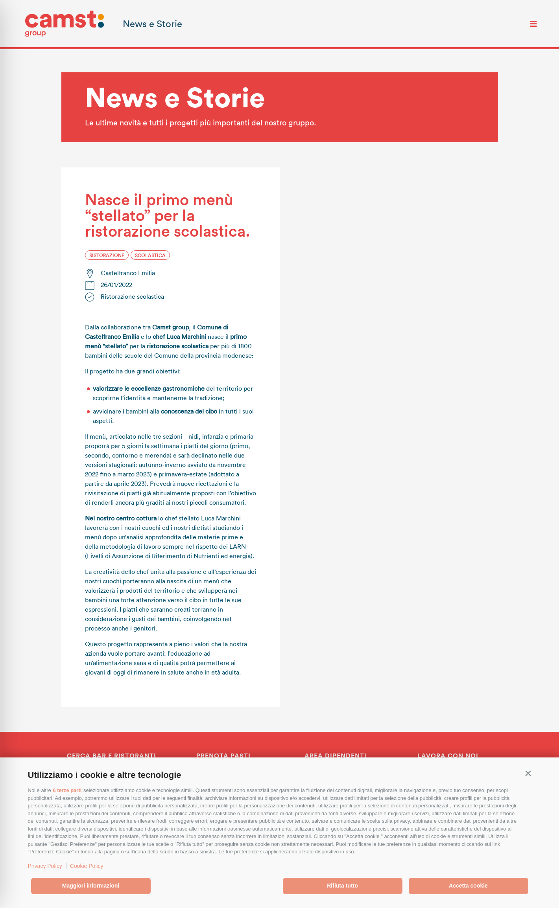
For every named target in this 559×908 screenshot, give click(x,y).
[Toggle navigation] (533, 23)
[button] (528, 773)
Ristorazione (106, 255)
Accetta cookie (468, 885)
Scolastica (150, 255)
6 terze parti (67, 790)
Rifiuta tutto (342, 885)
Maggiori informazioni (90, 885)
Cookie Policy (86, 866)
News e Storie (152, 23)
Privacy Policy (45, 866)
